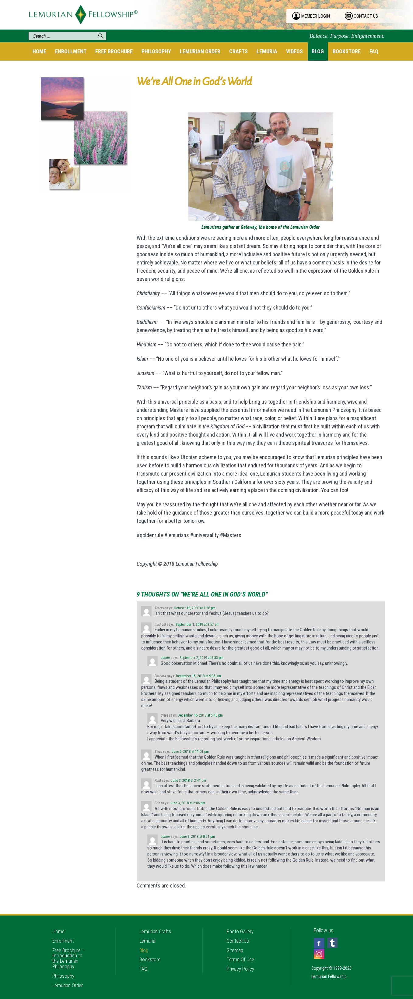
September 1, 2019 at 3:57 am (197, 624)
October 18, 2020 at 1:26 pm (194, 608)
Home (39, 51)
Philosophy (156, 51)
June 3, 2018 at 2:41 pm (188, 780)
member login (316, 16)
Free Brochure (114, 51)
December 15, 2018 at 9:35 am (198, 676)
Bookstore (347, 51)
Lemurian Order (200, 51)
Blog (318, 51)
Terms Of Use (241, 954)
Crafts (238, 51)
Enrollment (70, 51)
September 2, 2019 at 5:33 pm (201, 658)
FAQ (373, 51)
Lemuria (267, 51)
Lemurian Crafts (155, 924)
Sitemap (235, 944)
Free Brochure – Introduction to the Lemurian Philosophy (69, 952)
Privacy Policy (241, 964)
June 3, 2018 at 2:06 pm (187, 803)
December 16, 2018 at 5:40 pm (200, 715)
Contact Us (238, 934)
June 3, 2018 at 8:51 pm (197, 836)
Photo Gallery (240, 924)
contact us (367, 16)
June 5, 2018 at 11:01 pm (190, 751)
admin (165, 658)
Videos (294, 51)
